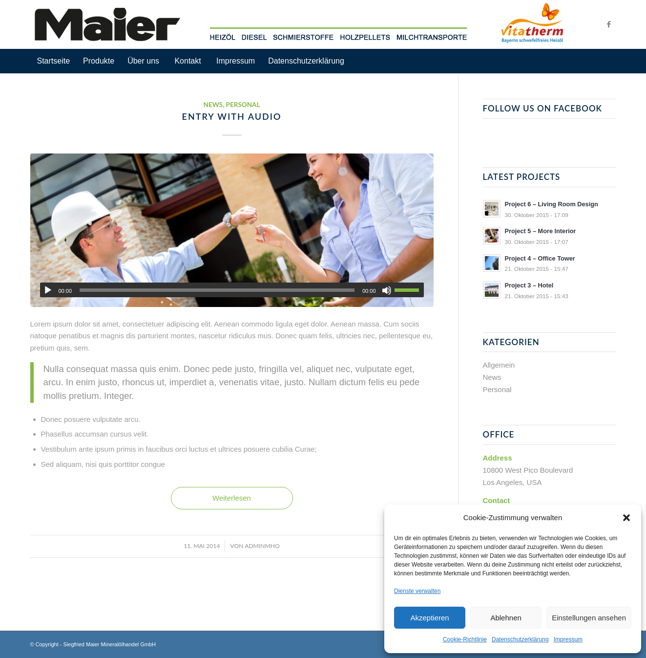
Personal (243, 105)
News (213, 105)
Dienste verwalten (417, 591)
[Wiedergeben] (48, 290)
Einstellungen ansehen (589, 618)
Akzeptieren (429, 618)
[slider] (217, 290)
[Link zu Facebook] (609, 24)
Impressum (568, 639)
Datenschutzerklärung (520, 639)
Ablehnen (505, 618)
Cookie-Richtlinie (465, 639)
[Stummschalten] (387, 290)
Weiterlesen (231, 498)
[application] (232, 290)
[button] (626, 518)
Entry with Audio (232, 116)
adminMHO (262, 545)
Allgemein (499, 365)
